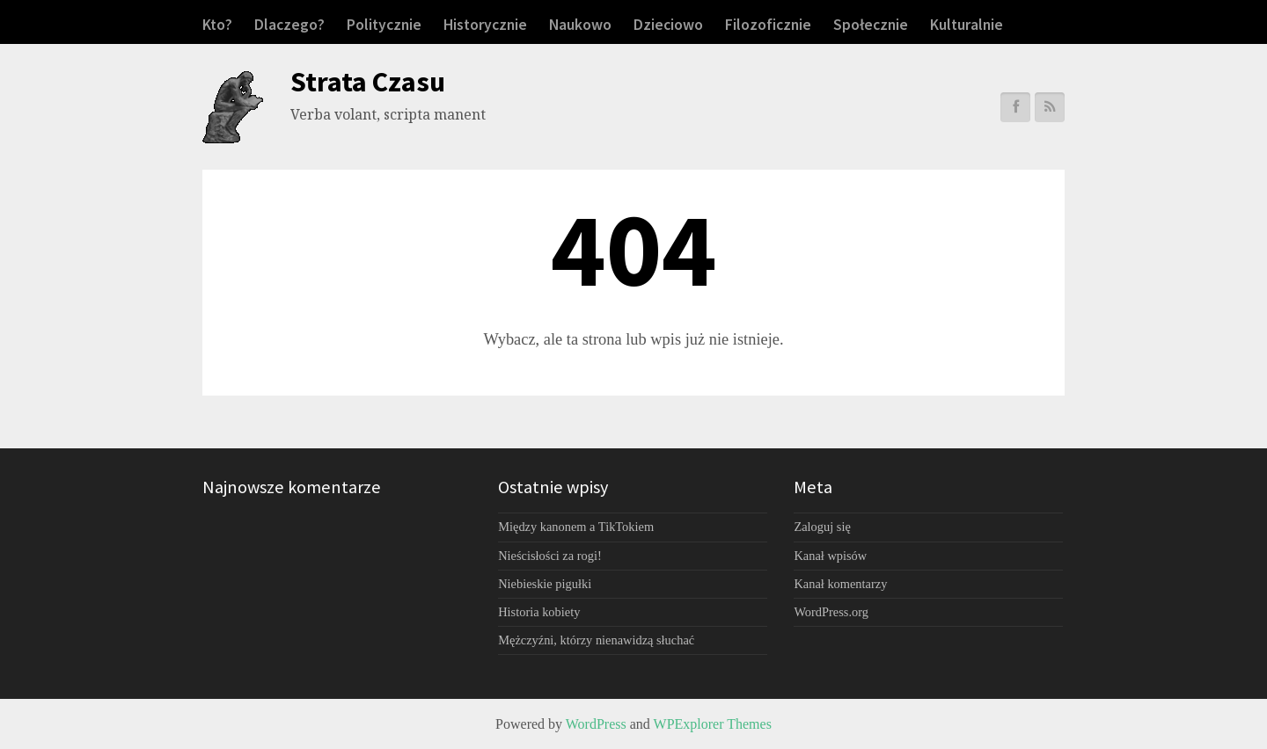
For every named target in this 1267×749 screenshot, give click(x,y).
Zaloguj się (822, 527)
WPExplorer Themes (713, 723)
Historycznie (485, 24)
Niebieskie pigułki (544, 584)
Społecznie (870, 24)
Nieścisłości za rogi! (550, 556)
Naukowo (580, 24)
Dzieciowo (668, 24)
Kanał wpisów (830, 556)
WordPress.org (831, 612)
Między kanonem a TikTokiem (576, 527)
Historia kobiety (539, 612)
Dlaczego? (289, 24)
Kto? (217, 24)
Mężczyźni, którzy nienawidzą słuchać (596, 640)
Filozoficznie (768, 24)
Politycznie (384, 24)
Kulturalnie (966, 24)
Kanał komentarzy (840, 584)
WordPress (596, 723)
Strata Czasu (367, 81)
